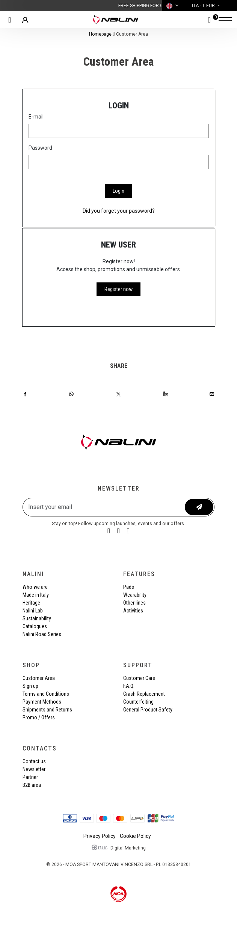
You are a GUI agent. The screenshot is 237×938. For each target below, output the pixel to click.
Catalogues (35, 626)
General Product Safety (147, 710)
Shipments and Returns (47, 710)
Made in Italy (36, 595)
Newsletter (34, 769)
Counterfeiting (138, 702)
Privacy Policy (99, 836)
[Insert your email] (104, 507)
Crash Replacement (144, 694)
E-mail (36, 117)
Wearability (134, 595)
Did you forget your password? (119, 211)
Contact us (34, 761)
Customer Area (39, 678)
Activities (133, 611)
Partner (30, 777)
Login (118, 191)
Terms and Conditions (46, 694)
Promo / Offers (39, 717)
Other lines (134, 603)
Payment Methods (42, 702)
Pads (128, 587)
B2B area (32, 785)
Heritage (31, 603)
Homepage (100, 34)
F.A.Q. (128, 686)
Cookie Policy (135, 836)
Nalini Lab (33, 611)
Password (40, 148)
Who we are (35, 587)
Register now (118, 289)
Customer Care (139, 678)
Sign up (30, 686)
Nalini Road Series (42, 634)
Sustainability (37, 618)
